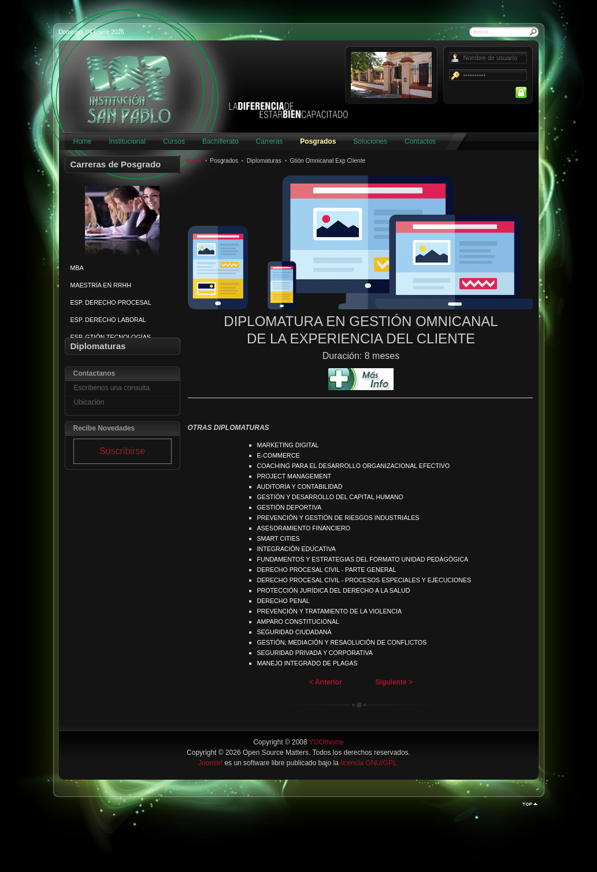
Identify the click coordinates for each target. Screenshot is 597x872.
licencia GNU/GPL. (369, 763)
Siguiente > (394, 682)
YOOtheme (326, 742)
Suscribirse (122, 451)
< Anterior (325, 682)
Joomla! (210, 763)
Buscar (533, 32)
